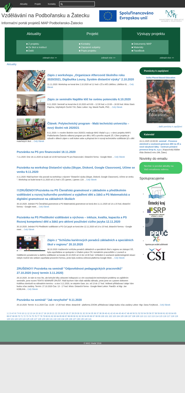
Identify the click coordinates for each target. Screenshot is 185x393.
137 (74, 319)
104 (118, 316)
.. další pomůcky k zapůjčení (169, 126)
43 (114, 313)
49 (131, 313)
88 (69, 316)
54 (145, 313)
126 (31, 319)
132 (55, 319)
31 (81, 313)
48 (128, 313)
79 (44, 316)
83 (55, 316)
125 (27, 319)
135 (66, 319)
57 (153, 313)
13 (31, 313)
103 (114, 316)
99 (99, 316)
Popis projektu (88, 50)
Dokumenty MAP (143, 44)
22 (56, 313)
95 (88, 316)
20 (50, 313)
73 (27, 316)
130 (47, 319)
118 (172, 316)
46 (123, 313)
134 (62, 319)
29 (75, 313)
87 (66, 316)
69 (16, 316)
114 (157, 316)
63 (170, 313)
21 (53, 313)
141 (90, 319)
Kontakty (52, 4)
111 (145, 316)
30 (78, 313)
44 (117, 313)
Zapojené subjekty (90, 47)
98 (96, 316)
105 (122, 316)
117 (168, 316)
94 (85, 316)
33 (86, 313)
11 (25, 313)
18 (45, 313)
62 (167, 313)
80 (47, 316)
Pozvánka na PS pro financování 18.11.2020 (46, 151)
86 (63, 316)
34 (89, 313)
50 (133, 313)
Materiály (138, 47)
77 (38, 316)
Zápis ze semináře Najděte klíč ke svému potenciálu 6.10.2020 (89, 99)
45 (120, 313)
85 (60, 316)
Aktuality (25, 3)
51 (136, 313)
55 (147, 313)
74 (30, 316)
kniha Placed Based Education (160, 78)
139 (82, 319)
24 (61, 313)
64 (172, 313)
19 (48, 313)
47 (125, 313)
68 (13, 316)
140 (86, 319)
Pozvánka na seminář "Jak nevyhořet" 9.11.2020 (49, 299)
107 (129, 316)
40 (106, 313)
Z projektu (33, 44)
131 (51, 319)
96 (91, 316)
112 (149, 316)
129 (43, 319)
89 (71, 316)
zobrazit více (48, 58)
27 (70, 313)
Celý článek (117, 107)
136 (70, 319)
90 (74, 316)
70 (19, 316)
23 (59, 313)
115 (160, 316)
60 (161, 313)
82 (52, 316)
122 (16, 319)
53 (142, 313)
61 (164, 313)
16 (39, 313)
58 (156, 313)
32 (84, 313)
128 (39, 319)
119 (176, 316)
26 (67, 313)
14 (34, 313)
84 (58, 316)
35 (92, 313)
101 (106, 316)
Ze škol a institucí (37, 47)
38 (100, 313)
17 (42, 313)
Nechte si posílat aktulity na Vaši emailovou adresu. (158, 168)
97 (94, 316)
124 (24, 319)
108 (133, 316)
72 (24, 316)
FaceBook (139, 50)
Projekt (38, 4)
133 (58, 319)
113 (153, 316)
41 (109, 313)
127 (35, 319)
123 (20, 319)
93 (83, 316)
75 (33, 316)
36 (95, 313)
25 (64, 313)
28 (73, 313)
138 (78, 319)
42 (111, 313)
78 (41, 316)
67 (11, 316)
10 (23, 313)
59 (159, 313)
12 (28, 313)
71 (22, 316)
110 (141, 316)
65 (175, 313)
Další (31, 50)
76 (35, 316)
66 (8, 316)
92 (80, 316)
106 (126, 316)
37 (97, 313)
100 (102, 316)
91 (77, 316)
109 (137, 316)
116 (164, 316)
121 (12, 319)
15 (37, 313)
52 (139, 313)
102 (110, 316)
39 (103, 313)
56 (150, 313)
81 (49, 316)
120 (8, 319)
